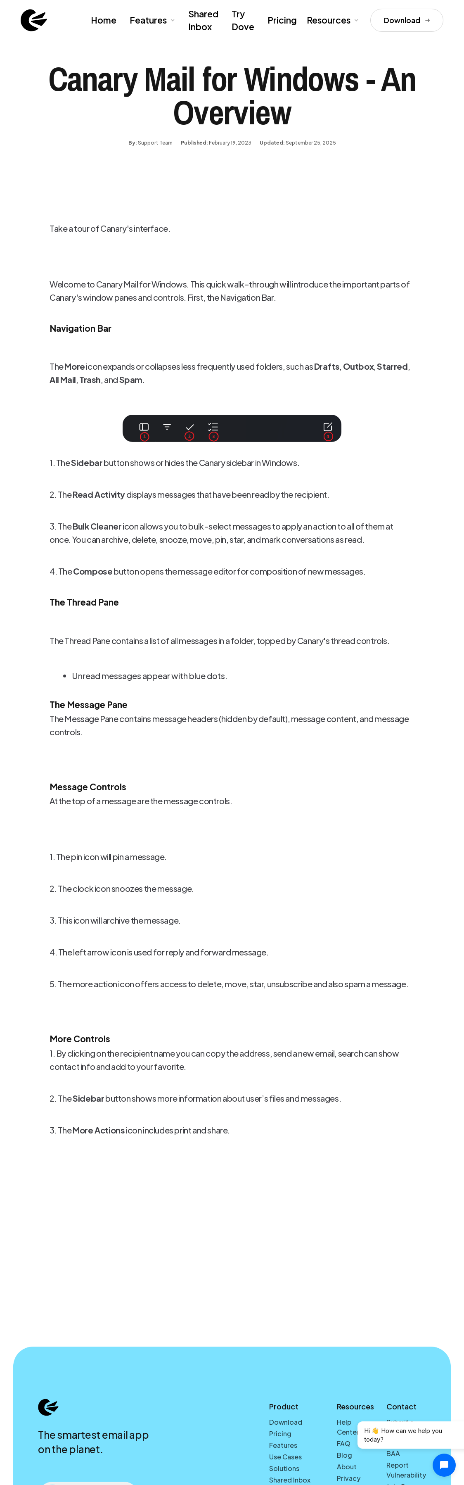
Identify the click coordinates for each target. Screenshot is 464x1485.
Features (283, 1445)
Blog (344, 1455)
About (347, 1466)
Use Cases (285, 1456)
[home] (34, 20)
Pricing (282, 20)
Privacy (348, 1478)
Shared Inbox (203, 20)
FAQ (343, 1443)
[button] (151, 20)
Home (103, 20)
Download (285, 1422)
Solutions (284, 1468)
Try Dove (243, 20)
